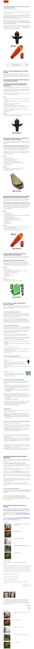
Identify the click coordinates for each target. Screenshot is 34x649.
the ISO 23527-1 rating (10, 337)
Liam (5, 9)
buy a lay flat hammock (16, 471)
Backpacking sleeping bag (12, 518)
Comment (5, 564)
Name (4, 574)
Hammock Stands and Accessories (15, 9)
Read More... (28, 605)
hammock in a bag (13, 440)
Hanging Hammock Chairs (18, 538)
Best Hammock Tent (17, 531)
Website (4, 579)
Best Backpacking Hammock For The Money (21, 545)
